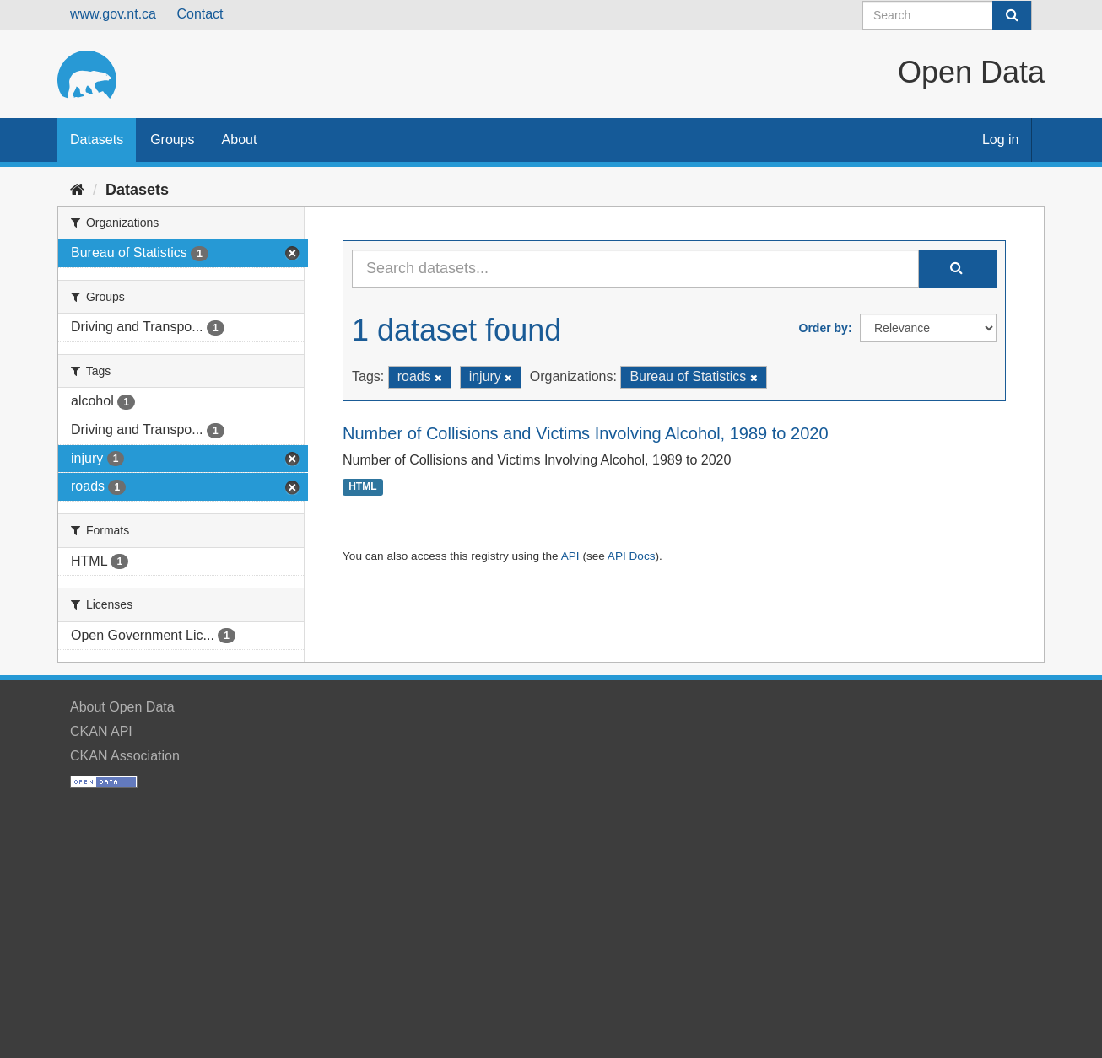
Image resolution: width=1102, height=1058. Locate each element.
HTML (362, 487)
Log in (1000, 139)
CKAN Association (125, 756)
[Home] (77, 189)
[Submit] (1011, 15)
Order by (823, 328)
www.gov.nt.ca (113, 14)
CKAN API (101, 731)
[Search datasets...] (635, 269)
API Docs (632, 556)
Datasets (96, 139)
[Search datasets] (947, 15)
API (570, 556)
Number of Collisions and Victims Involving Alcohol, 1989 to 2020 (586, 433)
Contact (199, 14)
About (239, 139)
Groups (172, 139)
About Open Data (122, 707)
